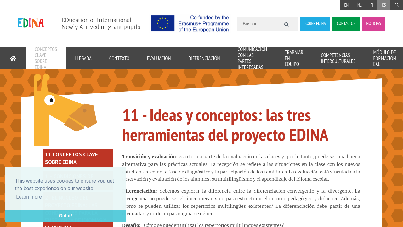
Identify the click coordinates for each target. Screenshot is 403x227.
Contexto (119, 58)
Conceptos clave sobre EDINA (46, 58)
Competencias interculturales (338, 58)
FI (371, 5)
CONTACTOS (346, 23)
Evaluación (159, 58)
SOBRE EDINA (315, 23)
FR (396, 5)
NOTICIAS (373, 23)
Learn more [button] (29, 197)
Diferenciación (204, 58)
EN (346, 5)
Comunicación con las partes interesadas (252, 58)
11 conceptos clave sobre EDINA (71, 158)
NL (359, 5)
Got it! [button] (65, 215)
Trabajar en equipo (294, 58)
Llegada (83, 58)
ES (384, 5)
